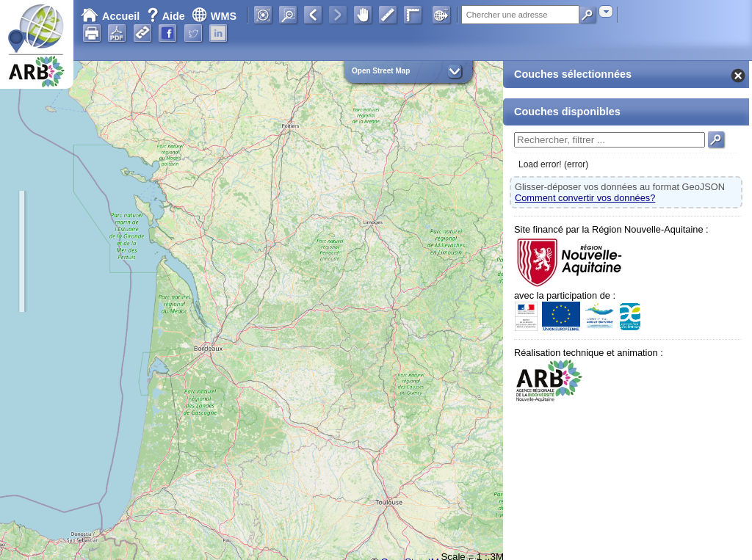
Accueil (110, 16)
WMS (214, 16)
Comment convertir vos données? (585, 197)
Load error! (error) (553, 164)
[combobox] (606, 11)
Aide (167, 16)
